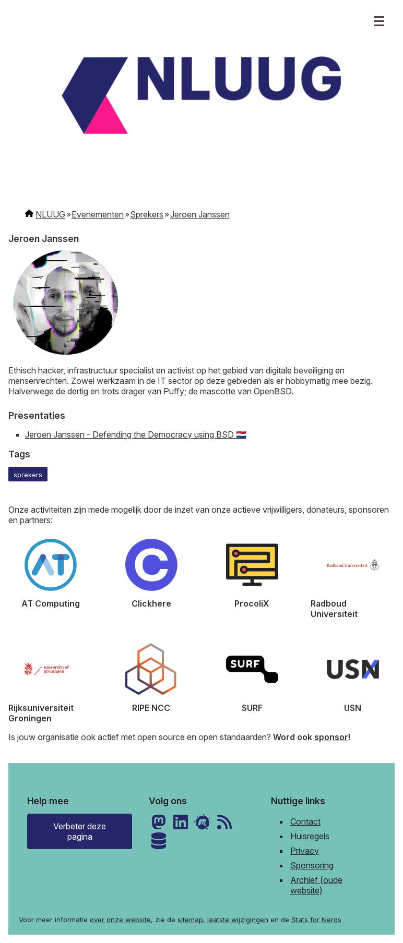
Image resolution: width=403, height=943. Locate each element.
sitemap (190, 919)
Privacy (304, 850)
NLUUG (50, 214)
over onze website (120, 919)
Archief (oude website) (316, 885)
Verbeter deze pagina (79, 831)
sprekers (28, 475)
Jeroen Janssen (200, 214)
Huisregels (309, 836)
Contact (305, 821)
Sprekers (146, 214)
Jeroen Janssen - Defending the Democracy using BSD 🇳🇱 (135, 434)
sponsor (331, 737)
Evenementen (98, 214)
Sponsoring (312, 865)
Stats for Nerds (316, 919)
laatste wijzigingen (237, 919)
